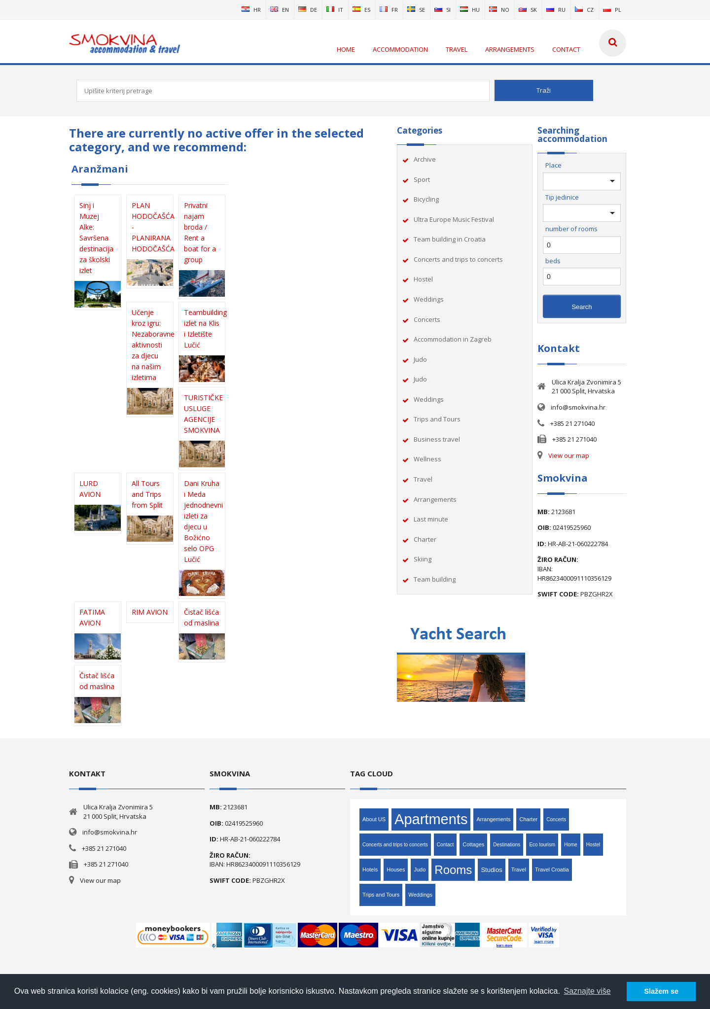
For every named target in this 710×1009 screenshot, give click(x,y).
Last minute (431, 519)
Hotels (370, 869)
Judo (420, 359)
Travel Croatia (552, 869)
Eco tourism (542, 844)
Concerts (427, 319)
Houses (396, 869)
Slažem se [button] (661, 991)
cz (584, 9)
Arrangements (435, 499)
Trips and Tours (437, 419)
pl (612, 9)
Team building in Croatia (450, 239)
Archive (425, 159)
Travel (423, 479)
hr (251, 9)
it (334, 9)
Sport (422, 179)
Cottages (473, 844)
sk (528, 9)
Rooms (453, 869)
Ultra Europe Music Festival (454, 219)
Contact (445, 844)
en (279, 9)
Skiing (422, 559)
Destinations (506, 844)
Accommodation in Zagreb (453, 339)
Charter (425, 539)
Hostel (423, 279)
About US (374, 819)
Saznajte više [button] (587, 991)
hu (470, 9)
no (499, 9)
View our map (568, 455)
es (361, 9)
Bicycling (426, 199)
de (307, 9)
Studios (491, 869)
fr (389, 9)
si (442, 9)
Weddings (429, 299)
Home (570, 844)
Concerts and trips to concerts (458, 259)
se (416, 9)
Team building (435, 579)
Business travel (437, 439)
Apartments (430, 819)
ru (556, 9)
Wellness (427, 458)
